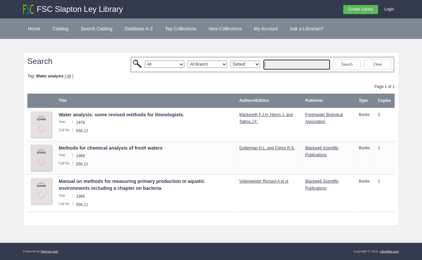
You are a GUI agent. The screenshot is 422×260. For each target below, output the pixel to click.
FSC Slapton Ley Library (80, 9)
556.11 (82, 131)
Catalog (60, 28)
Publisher (314, 100)
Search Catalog (97, 28)
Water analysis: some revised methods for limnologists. (121, 114)
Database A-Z (139, 28)
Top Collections (180, 28)
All (69, 76)
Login (389, 9)
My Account (266, 28)
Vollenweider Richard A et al (263, 181)
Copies (384, 100)
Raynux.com (49, 251)
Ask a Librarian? (306, 28)
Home (34, 28)
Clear (377, 64)
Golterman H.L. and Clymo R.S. (267, 148)
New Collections (225, 28)
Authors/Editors (254, 100)
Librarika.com (389, 251)
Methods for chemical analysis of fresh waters (111, 148)
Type (363, 100)
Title (63, 100)
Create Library (360, 9)
